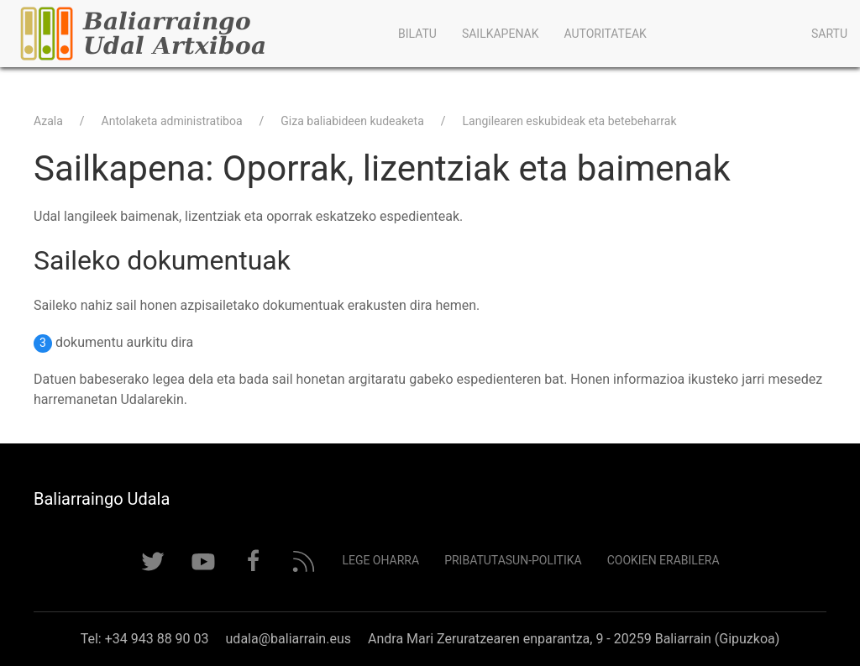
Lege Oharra (380, 560)
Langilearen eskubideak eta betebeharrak (570, 121)
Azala (48, 121)
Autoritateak (605, 33)
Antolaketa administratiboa (172, 121)
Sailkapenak (500, 33)
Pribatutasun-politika (513, 560)
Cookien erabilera (663, 560)
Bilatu (417, 33)
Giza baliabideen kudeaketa (352, 121)
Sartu (829, 33)
